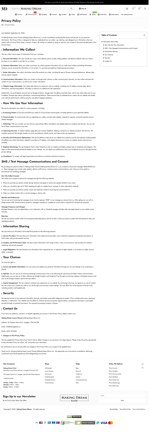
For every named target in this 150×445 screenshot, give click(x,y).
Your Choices (109, 54)
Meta (63, 242)
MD (2, 24)
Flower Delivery (35, 374)
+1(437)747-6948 (8, 378)
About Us (78, 371)
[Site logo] (4, 8)
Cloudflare (83, 242)
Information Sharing (111, 51)
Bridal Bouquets (49, 376)
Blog (77, 368)
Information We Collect (110, 41)
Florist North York (114, 379)
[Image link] (74, 397)
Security (107, 57)
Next (122, 400)
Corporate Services (81, 379)
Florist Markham (113, 376)
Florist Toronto (113, 368)
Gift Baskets (48, 368)
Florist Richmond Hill (115, 374)
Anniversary (48, 374)
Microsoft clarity (70, 242)
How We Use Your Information (114, 44)
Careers (78, 376)
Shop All (82, 8)
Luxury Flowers (49, 371)
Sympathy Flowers (50, 379)
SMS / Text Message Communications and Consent (121, 48)
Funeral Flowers (49, 382)
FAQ (77, 382)
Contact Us (108, 61)
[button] (144, 35)
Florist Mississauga (114, 382)
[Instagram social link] (142, 363)
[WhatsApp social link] (142, 367)
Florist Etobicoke (114, 385)
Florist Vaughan (113, 371)
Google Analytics (54, 242)
